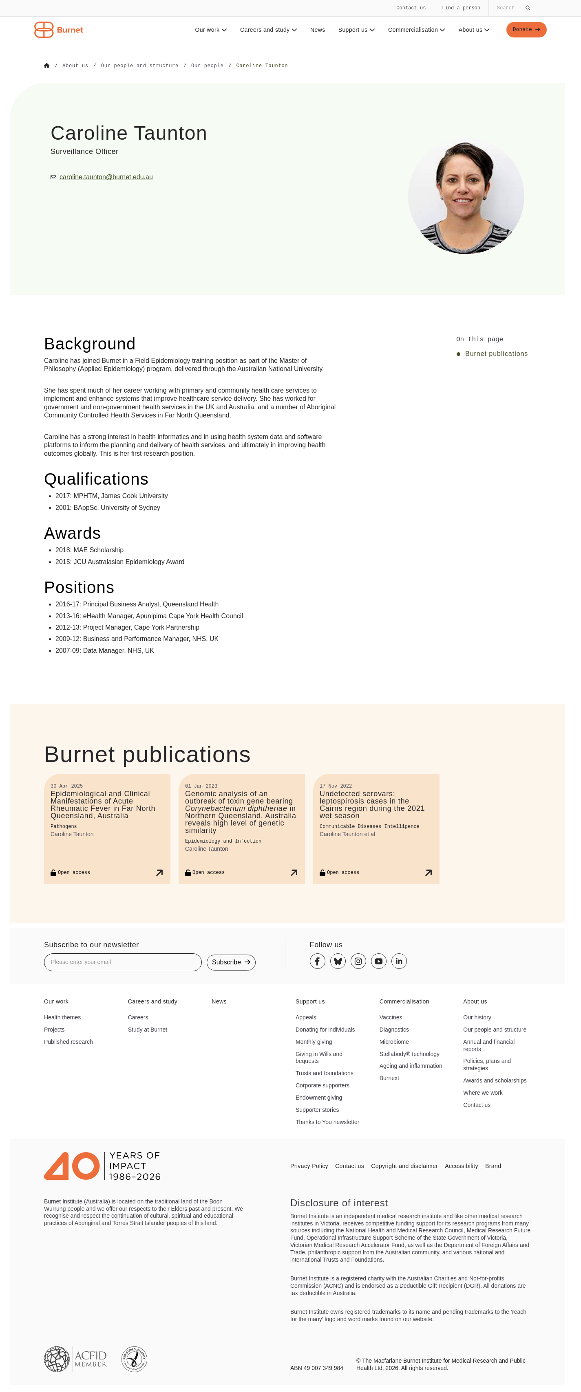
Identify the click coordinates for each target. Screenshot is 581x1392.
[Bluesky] (338, 961)
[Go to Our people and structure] (140, 66)
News (316, 29)
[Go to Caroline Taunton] (262, 66)
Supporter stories (317, 1109)
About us (473, 29)
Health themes (62, 1017)
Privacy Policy (309, 1165)
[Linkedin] (399, 961)
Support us (355, 29)
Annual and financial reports (489, 1045)
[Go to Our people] (207, 66)
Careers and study (267, 29)
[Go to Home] (47, 66)
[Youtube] (379, 961)
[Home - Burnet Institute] (58, 30)
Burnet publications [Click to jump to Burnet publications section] (496, 353)
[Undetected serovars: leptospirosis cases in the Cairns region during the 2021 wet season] (376, 828)
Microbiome (394, 1041)
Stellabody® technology (410, 1053)
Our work (210, 29)
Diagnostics (394, 1029)
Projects (54, 1029)
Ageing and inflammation (411, 1066)
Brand (493, 1165)
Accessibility (461, 1165)
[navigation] (290, 21)
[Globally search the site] (513, 8)
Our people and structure (494, 1029)
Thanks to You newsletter (327, 1121)
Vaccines (391, 1017)
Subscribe (231, 961)
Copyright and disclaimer (404, 1165)
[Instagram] (358, 961)
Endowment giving (319, 1097)
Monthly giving (314, 1041)
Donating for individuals (325, 1029)
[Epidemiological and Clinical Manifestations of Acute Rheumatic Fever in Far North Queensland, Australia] (107, 828)
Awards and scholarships (494, 1080)
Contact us (411, 7)
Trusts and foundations (324, 1072)
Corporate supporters (322, 1085)
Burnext (389, 1077)
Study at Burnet (148, 1029)
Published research (68, 1041)
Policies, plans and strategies (487, 1064)
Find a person (461, 7)
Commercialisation (415, 29)
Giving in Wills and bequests (319, 1057)
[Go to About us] (75, 66)
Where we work (482, 1092)
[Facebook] (317, 961)
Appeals (306, 1017)
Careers (138, 1017)
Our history (477, 1017)
